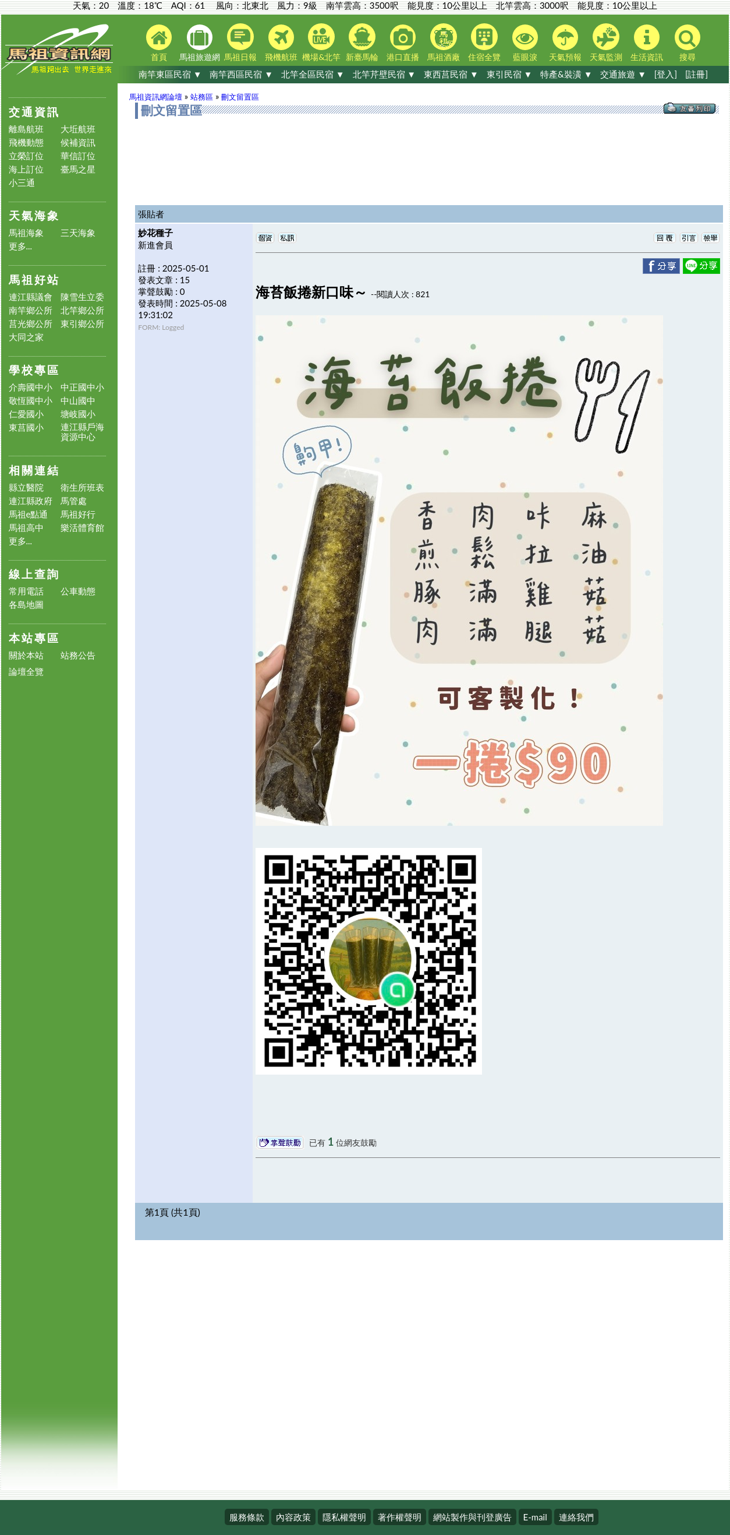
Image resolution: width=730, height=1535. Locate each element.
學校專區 (34, 369)
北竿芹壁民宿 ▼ (384, 74)
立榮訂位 (26, 156)
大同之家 (26, 337)
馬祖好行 (78, 514)
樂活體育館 (82, 528)
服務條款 (246, 1517)
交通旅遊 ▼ (623, 74)
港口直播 (403, 43)
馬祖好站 (34, 279)
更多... (21, 246)
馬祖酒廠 (443, 42)
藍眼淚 (525, 43)
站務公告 (78, 655)
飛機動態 (26, 142)
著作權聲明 (399, 1517)
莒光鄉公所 (30, 324)
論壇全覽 (26, 672)
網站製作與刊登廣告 (472, 1517)
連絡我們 (576, 1517)
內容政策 (293, 1517)
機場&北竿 (321, 42)
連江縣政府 (30, 501)
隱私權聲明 (344, 1517)
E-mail (535, 1517)
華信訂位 (78, 156)
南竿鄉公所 (30, 310)
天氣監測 (606, 42)
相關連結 (34, 470)
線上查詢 (34, 573)
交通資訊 (34, 111)
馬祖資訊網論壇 (155, 96)
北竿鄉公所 (82, 310)
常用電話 (26, 591)
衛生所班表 (82, 487)
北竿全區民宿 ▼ (313, 74)
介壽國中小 (30, 387)
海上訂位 (26, 169)
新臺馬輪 (362, 42)
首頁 (159, 43)
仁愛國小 (26, 414)
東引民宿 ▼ (510, 74)
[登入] (665, 74)
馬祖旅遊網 (199, 43)
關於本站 (26, 655)
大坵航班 (78, 129)
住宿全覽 (484, 42)
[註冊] (696, 74)
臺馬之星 (78, 169)
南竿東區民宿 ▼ (170, 74)
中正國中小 (82, 387)
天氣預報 (565, 43)
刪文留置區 (240, 96)
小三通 (22, 183)
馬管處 (74, 501)
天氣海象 (34, 215)
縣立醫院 (26, 487)
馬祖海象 (26, 233)
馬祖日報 (240, 42)
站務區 (201, 96)
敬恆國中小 (30, 401)
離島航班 (26, 129)
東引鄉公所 (82, 324)
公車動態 (78, 591)
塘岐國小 (78, 414)
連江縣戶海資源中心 (82, 432)
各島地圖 (26, 605)
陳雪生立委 (82, 297)
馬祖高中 (26, 528)
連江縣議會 (30, 297)
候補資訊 (78, 142)
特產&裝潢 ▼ (566, 74)
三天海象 (78, 233)
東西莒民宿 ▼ (451, 74)
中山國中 (78, 401)
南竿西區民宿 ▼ (241, 74)
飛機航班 (281, 43)
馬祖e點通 (28, 514)
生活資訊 (646, 43)
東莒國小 (26, 427)
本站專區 (34, 638)
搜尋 (687, 43)
